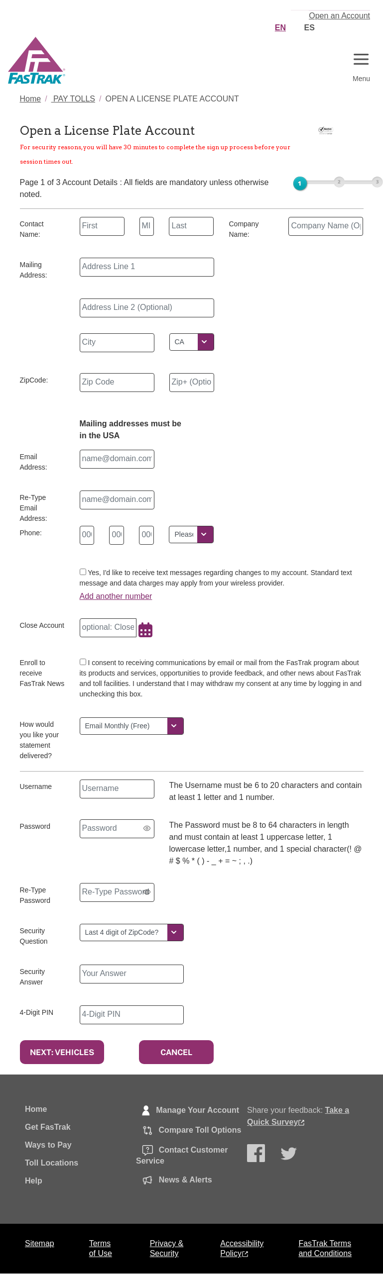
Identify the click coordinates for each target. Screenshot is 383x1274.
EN (280, 27)
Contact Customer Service (182, 1156)
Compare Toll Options (188, 1131)
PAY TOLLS (73, 99)
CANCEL (176, 1052)
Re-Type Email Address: (33, 507)
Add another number (116, 596)
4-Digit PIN (37, 1012)
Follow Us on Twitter (290, 1156)
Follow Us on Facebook (256, 1154)
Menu (361, 79)
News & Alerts (174, 1181)
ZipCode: (34, 380)
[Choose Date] (145, 631)
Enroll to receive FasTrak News (42, 673)
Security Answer (32, 977)
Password (35, 826)
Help (33, 1180)
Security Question (34, 936)
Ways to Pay (48, 1145)
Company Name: (243, 229)
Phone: (31, 533)
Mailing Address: (33, 270)
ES (309, 27)
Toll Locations (51, 1163)
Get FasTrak (48, 1127)
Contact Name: (32, 229)
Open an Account (339, 15)
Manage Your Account (187, 1111)
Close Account (42, 625)
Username (36, 786)
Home (30, 99)
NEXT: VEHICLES (62, 1052)
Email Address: (33, 462)
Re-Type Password (35, 895)
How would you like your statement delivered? (39, 740)
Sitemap (39, 1243)
